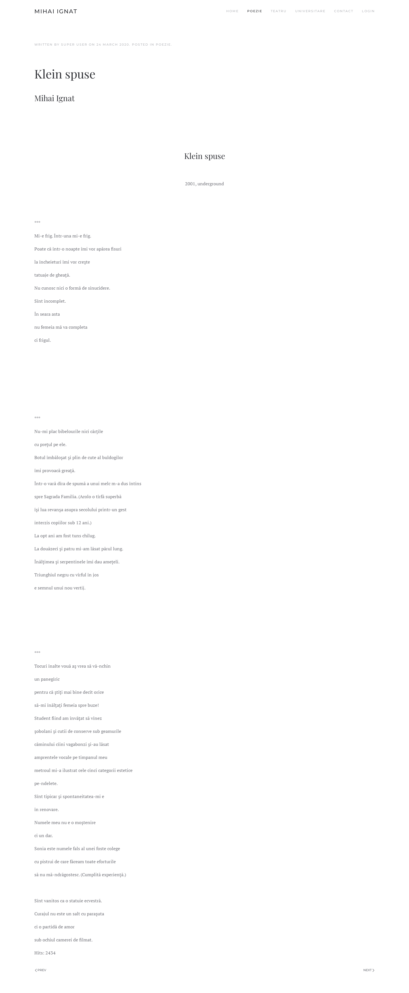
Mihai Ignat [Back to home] (55, 11)
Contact (343, 11)
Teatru (279, 11)
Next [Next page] (368, 970)
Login (368, 11)
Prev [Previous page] (41, 970)
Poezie (254, 11)
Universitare (310, 11)
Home (232, 11)
